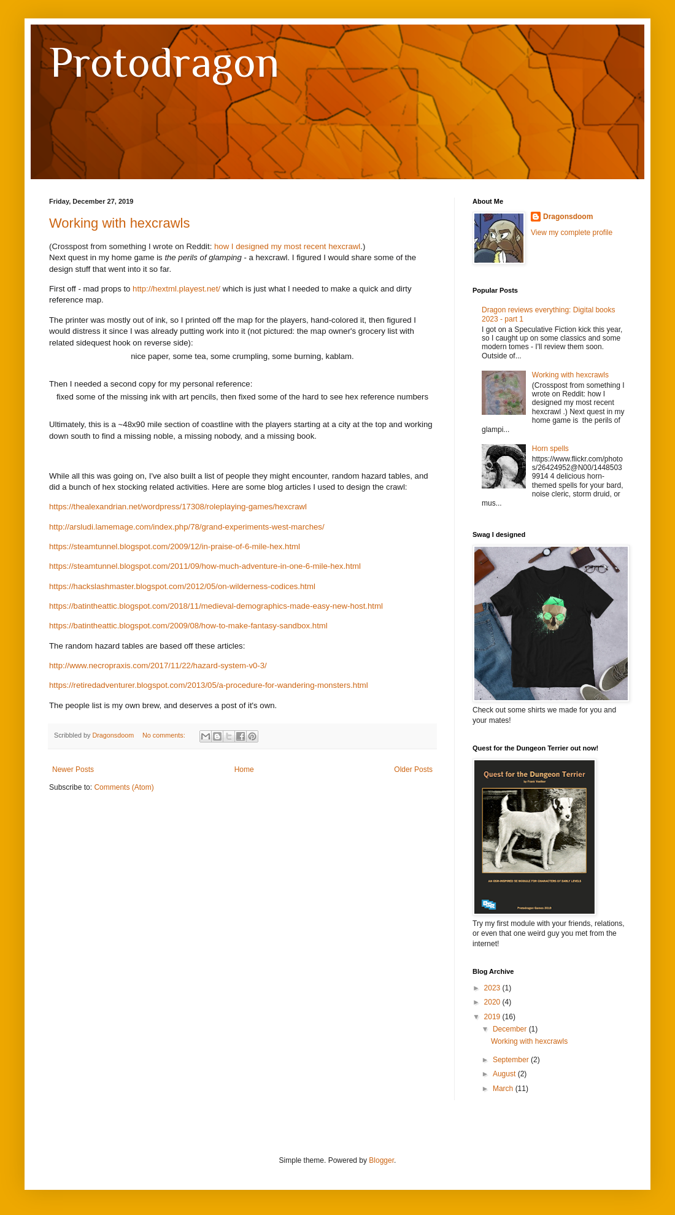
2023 (493, 988)
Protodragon (164, 62)
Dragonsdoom (568, 216)
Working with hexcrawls (119, 223)
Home (244, 769)
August (505, 1074)
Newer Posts (73, 769)
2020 (493, 1002)
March (504, 1088)
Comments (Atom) (123, 787)
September (512, 1059)
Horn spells (550, 448)
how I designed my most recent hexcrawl (287, 246)
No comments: (164, 735)
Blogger (381, 1160)
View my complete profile (571, 232)
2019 (493, 1016)
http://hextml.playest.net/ (176, 288)
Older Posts (413, 769)
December (511, 1029)
